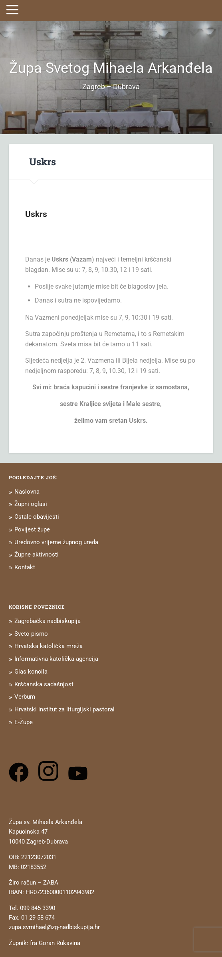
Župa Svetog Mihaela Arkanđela (111, 68)
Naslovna (27, 491)
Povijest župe (32, 529)
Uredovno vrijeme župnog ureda (56, 542)
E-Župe (23, 722)
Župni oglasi (30, 504)
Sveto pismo (31, 633)
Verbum (24, 696)
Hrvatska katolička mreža (48, 646)
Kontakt (24, 567)
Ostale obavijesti (36, 516)
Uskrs (42, 161)
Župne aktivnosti (36, 554)
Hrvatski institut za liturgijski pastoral (64, 709)
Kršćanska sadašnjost (43, 684)
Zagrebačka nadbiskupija (47, 621)
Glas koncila (31, 671)
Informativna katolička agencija (56, 658)
